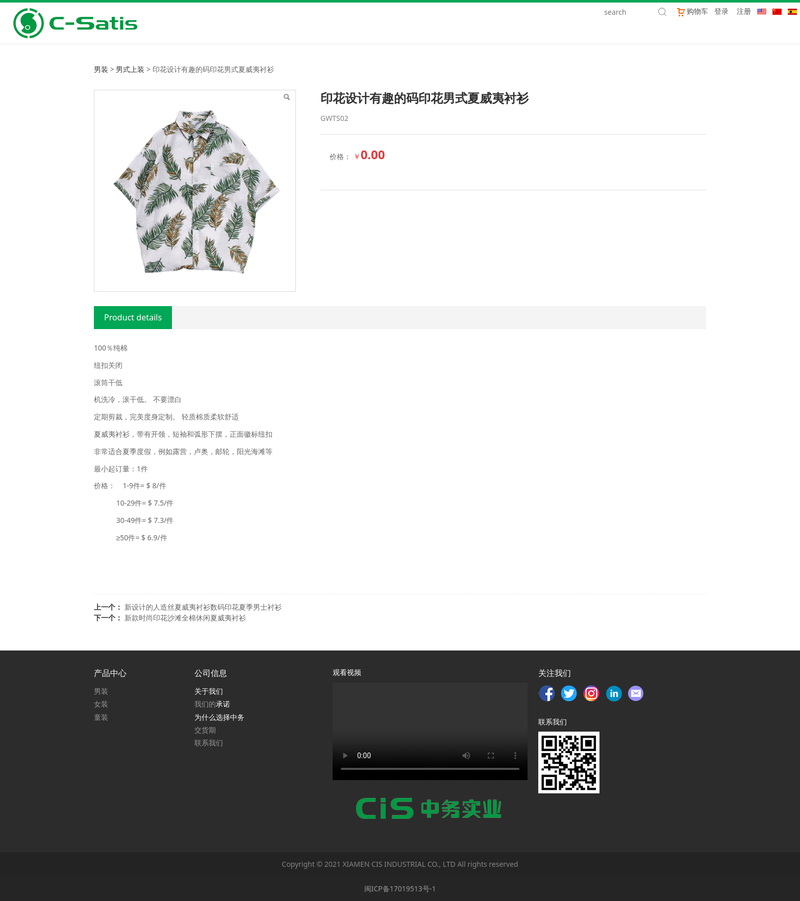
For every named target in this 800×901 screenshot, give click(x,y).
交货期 (205, 730)
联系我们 (208, 742)
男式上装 (130, 69)
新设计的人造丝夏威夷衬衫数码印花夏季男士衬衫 (203, 607)
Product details (133, 317)
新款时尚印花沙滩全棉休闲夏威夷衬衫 (185, 617)
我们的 (205, 704)
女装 (101, 704)
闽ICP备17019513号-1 (400, 888)
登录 (721, 11)
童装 (101, 717)
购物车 (692, 11)
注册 (744, 11)
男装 (101, 69)
